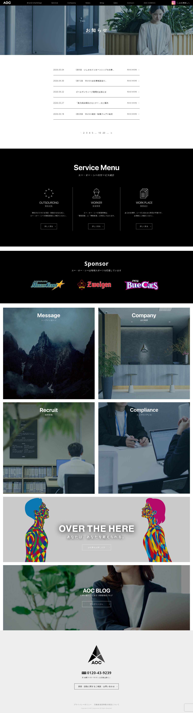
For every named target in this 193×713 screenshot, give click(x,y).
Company (72, 3)
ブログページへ (96, 604)
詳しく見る (49, 226)
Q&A (116, 3)
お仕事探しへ (183, 3)
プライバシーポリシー (83, 704)
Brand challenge (34, 3)
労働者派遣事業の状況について (106, 704)
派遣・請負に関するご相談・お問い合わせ (96, 686)
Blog (102, 3)
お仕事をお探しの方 (96, 547)
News (88, 3)
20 (104, 133)
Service (54, 3)
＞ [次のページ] (111, 133)
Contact (130, 3)
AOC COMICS (149, 3)
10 (99, 133)
